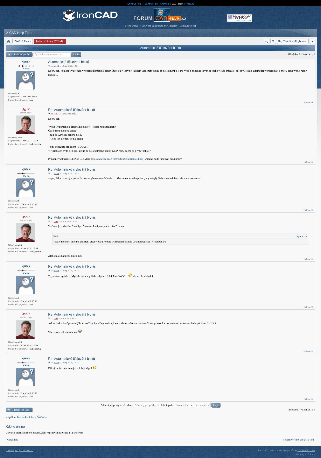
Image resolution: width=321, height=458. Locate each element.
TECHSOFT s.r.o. (306, 450)
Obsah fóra (12, 439)
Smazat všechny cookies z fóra (298, 439)
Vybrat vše (302, 236)
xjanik (26, 61)
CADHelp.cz (12, 450)
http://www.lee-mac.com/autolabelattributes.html (117, 158)
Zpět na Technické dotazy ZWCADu (27, 417)
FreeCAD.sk (26, 450)
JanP (26, 109)
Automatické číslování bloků (160, 48)
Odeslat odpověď (21, 54)
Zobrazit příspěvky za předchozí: (130, 405)
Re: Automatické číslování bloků (71, 110)
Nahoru (307, 102)
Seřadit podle (177, 405)
